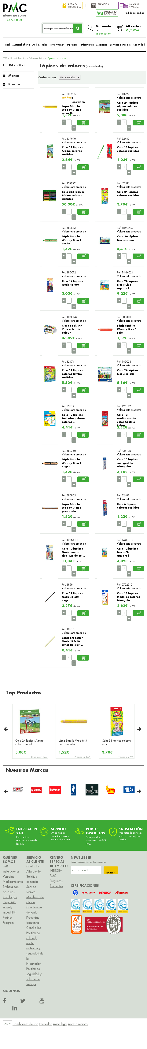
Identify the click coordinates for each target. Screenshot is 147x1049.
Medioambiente (13, 882)
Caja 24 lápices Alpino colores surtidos (127, 106)
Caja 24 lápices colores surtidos (128, 193)
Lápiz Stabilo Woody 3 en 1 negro (71, 463)
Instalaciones (11, 871)
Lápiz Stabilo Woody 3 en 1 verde (71, 240)
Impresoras (73, 44)
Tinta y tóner (57, 44)
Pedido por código (134, 12)
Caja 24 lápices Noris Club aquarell (127, 284)
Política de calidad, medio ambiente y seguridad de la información (34, 948)
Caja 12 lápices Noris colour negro (72, 596)
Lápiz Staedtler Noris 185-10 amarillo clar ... (72, 641)
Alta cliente (33, 871)
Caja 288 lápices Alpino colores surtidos (73, 195)
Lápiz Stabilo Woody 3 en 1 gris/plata (71, 507)
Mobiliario (101, 44)
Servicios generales (120, 44)
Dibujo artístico (36, 58)
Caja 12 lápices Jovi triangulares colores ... (73, 418)
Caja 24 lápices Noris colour (127, 372)
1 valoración (78, 100)
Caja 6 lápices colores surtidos (128, 505)
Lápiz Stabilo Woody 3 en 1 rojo (127, 329)
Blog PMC (9, 902)
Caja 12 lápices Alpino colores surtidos (72, 151)
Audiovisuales (39, 44)
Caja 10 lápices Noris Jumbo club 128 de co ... (73, 552)
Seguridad (139, 44)
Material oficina (21, 44)
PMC (5, 58)
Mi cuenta (103, 28)
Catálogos (10, 897)
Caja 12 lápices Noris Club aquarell (127, 552)
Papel (7, 44)
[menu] (7, 1024)
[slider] (67, 97)
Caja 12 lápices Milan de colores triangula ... (128, 596)
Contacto (32, 866)
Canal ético (33, 928)
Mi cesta (134, 28)
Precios (14, 84)
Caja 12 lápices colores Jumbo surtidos (72, 374)
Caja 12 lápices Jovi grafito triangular (127, 463)
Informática (87, 44)
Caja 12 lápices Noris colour (72, 282)
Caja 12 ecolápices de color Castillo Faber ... (126, 420)
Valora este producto (129, 97)
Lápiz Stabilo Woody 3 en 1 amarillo (71, 109)
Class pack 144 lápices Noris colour (72, 329)
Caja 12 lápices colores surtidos (128, 149)
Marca (13, 76)
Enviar (110, 872)
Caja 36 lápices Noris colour (127, 238)
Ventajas (8, 876)
